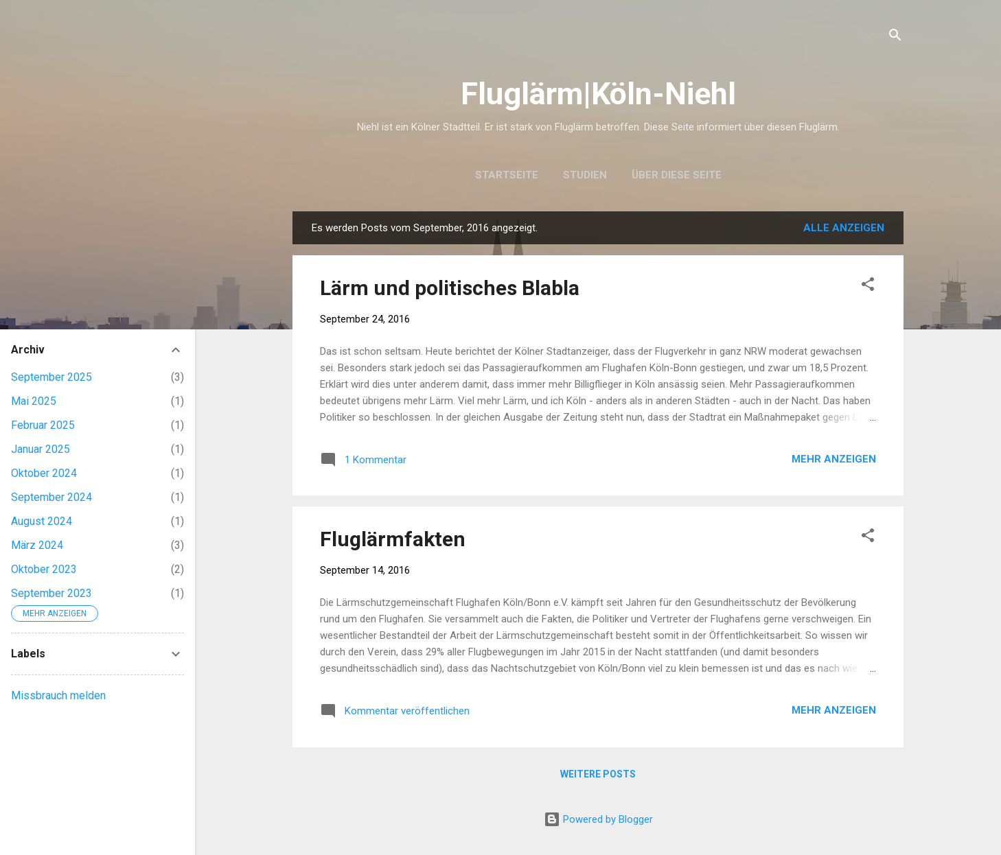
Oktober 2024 (44, 473)
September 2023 (51, 593)
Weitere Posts (598, 774)
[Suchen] (895, 37)
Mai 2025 (33, 401)
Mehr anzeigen (834, 459)
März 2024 (37, 545)
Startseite (506, 175)
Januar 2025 (40, 449)
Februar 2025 (43, 425)
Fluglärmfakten (392, 539)
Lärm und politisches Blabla (449, 288)
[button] (868, 286)
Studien (585, 175)
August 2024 (41, 521)
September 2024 (51, 497)
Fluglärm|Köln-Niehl (598, 93)
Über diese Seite (677, 175)
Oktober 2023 (44, 569)
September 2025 (51, 377)
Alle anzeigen (843, 228)
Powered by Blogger (598, 819)
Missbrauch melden (58, 695)
